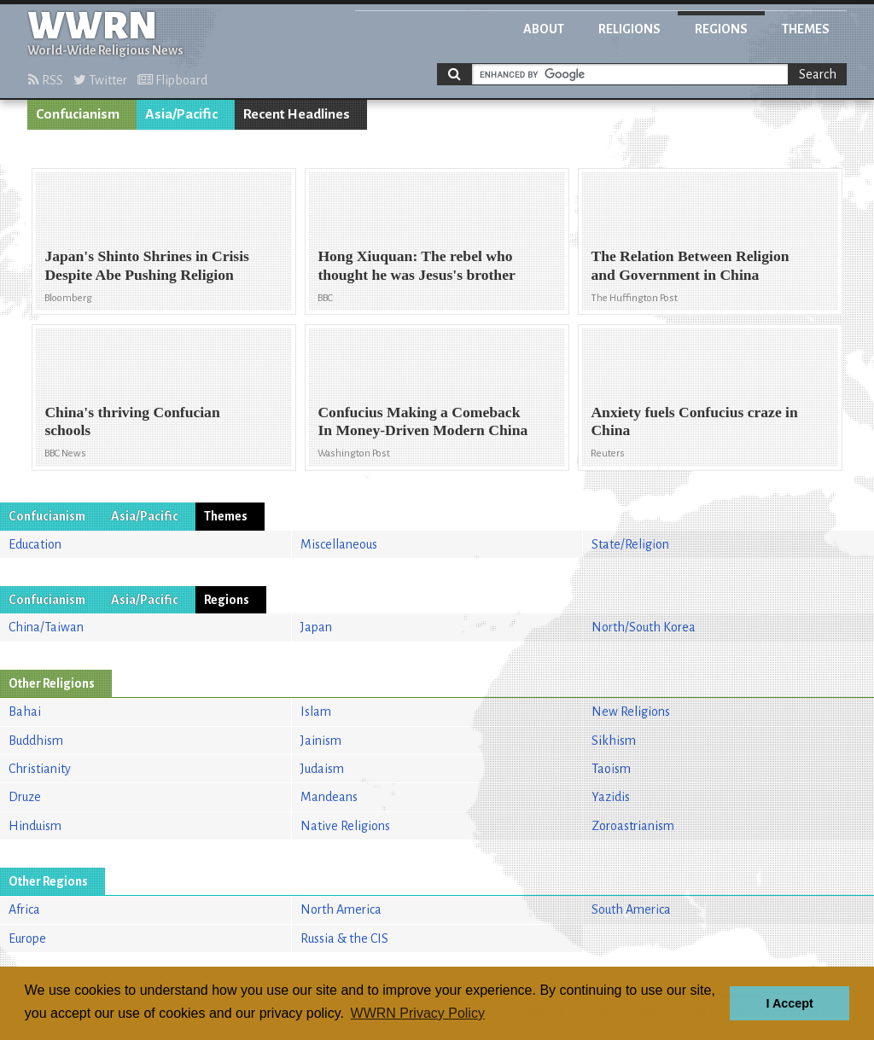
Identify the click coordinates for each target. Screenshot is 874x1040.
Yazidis (610, 797)
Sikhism (613, 740)
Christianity (40, 769)
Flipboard (172, 80)
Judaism (322, 769)
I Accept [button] (789, 1003)
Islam (315, 711)
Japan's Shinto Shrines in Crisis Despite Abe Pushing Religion (146, 264)
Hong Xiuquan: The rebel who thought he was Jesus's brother (416, 264)
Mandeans (329, 797)
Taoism (611, 769)
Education (35, 544)
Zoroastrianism (632, 826)
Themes (806, 29)
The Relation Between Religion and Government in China (690, 264)
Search (817, 74)
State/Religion (630, 544)
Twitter (100, 80)
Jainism (320, 740)
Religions (629, 29)
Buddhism (36, 740)
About (543, 29)
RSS (45, 80)
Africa (24, 909)
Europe (27, 938)
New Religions (630, 711)
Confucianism (77, 114)
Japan (316, 627)
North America (341, 909)
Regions (721, 29)
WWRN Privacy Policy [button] (418, 1013)
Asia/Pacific (181, 114)
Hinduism (35, 826)
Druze (25, 797)
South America (631, 909)
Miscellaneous (338, 544)
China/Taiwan (46, 627)
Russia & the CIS (344, 938)
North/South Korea (643, 627)
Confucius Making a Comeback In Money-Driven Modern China (422, 421)
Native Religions (345, 826)
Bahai (25, 711)
